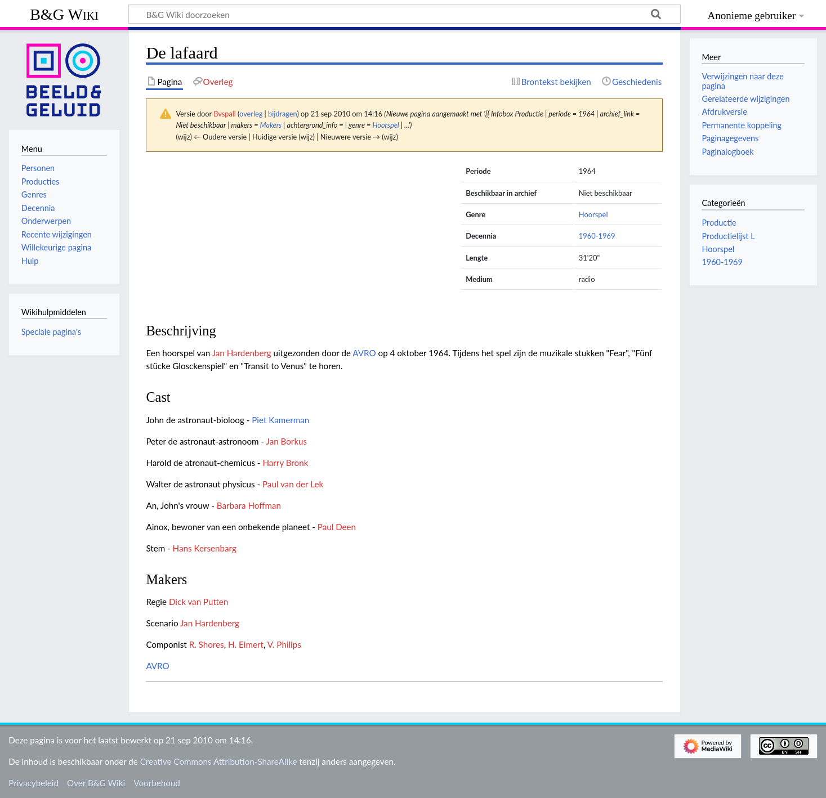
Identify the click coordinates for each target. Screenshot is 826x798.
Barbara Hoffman (249, 505)
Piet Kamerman (280, 420)
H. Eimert (246, 644)
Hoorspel (385, 124)
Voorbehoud (156, 783)
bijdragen (282, 113)
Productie (719, 222)
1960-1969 (597, 235)
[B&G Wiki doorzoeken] (404, 14)
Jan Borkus (286, 441)
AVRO (364, 353)
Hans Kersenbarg (204, 548)
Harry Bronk (285, 463)
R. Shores (206, 644)
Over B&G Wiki (96, 783)
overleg (250, 113)
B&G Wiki (64, 14)
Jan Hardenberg (241, 353)
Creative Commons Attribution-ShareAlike (218, 761)
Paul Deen (337, 527)
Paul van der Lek (292, 484)
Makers (271, 124)
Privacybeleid (33, 783)
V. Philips (284, 644)
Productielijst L (728, 236)
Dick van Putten (198, 602)
